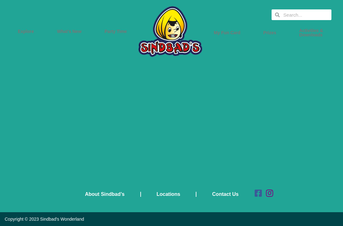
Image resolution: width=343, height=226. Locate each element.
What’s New (71, 31)
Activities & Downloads (312, 32)
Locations (168, 194)
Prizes (271, 33)
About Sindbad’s (105, 194)
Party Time (117, 31)
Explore (27, 31)
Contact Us (225, 194)
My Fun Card (229, 33)
